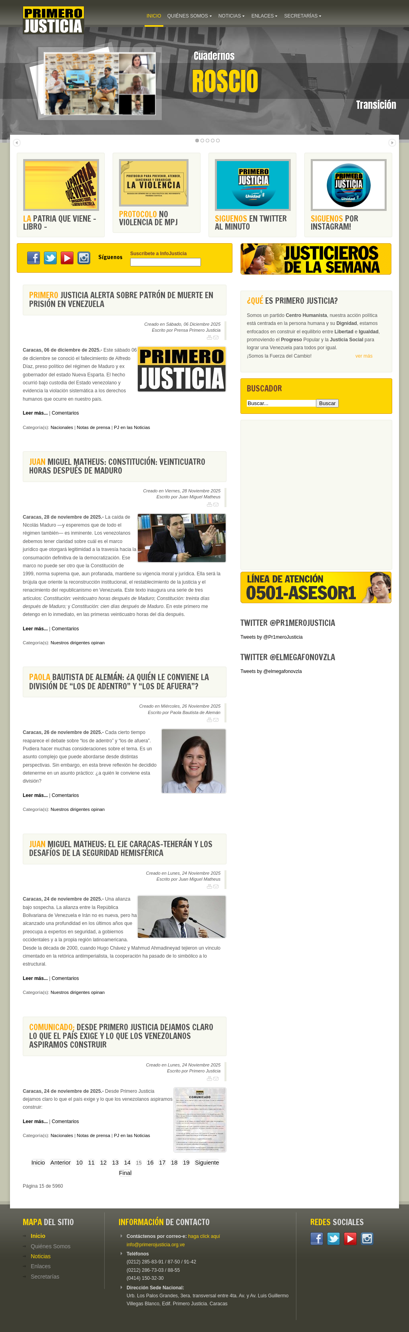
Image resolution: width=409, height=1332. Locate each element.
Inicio (38, 1162)
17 (162, 1162)
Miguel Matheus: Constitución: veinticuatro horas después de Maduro (117, 466)
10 (79, 1162)
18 (174, 1162)
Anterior (60, 1162)
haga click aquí (204, 1236)
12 (103, 1162)
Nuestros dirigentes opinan (78, 642)
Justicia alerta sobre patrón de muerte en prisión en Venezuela (121, 299)
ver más (364, 356)
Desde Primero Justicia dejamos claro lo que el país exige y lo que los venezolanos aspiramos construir (121, 1036)
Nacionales (62, 427)
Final (125, 1173)
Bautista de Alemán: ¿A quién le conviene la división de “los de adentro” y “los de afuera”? (119, 681)
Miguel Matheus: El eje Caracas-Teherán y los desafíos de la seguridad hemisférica (120, 848)
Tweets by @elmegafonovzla (271, 671)
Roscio (225, 81)
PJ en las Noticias (132, 427)
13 (115, 1162)
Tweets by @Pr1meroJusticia (271, 637)
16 (150, 1162)
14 (127, 1162)
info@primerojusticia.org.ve (156, 1244)
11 (91, 1162)
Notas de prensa (93, 427)
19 (186, 1162)
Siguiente (207, 1162)
